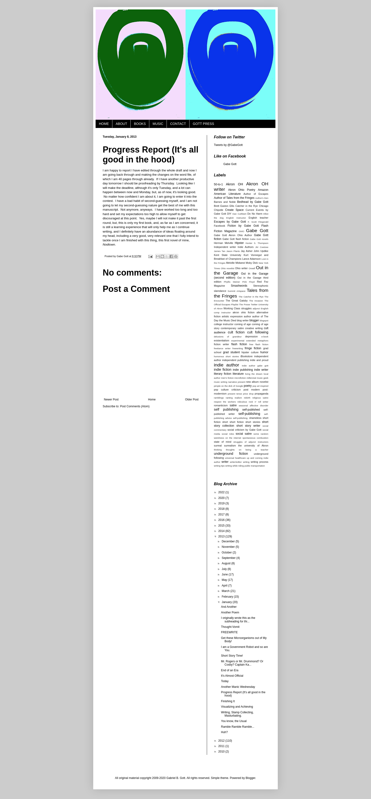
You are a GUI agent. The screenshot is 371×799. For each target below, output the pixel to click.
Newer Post (111, 399)
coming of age (242, 324)
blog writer (243, 320)
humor (264, 352)
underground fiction (231, 453)
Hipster (239, 243)
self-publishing (249, 414)
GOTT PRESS (203, 124)
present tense (235, 393)
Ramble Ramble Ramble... (237, 726)
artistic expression (232, 316)
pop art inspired (260, 386)
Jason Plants (233, 251)
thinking (218, 449)
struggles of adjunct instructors (250, 442)
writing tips (219, 465)
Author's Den (261, 198)
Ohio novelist (227, 268)
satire (233, 405)
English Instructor (236, 218)
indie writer (261, 369)
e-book (264, 336)
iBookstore (246, 356)
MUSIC (158, 124)
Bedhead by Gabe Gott (252, 202)
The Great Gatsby (237, 300)
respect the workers (225, 401)
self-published (251, 409)
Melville (230, 262)
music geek (262, 378)
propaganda (261, 393)
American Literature (227, 194)
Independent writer (225, 247)
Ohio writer (241, 268)
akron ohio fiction (244, 312)
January (227, 602)
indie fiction (222, 369)
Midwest (240, 262)
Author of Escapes (255, 193)
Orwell (252, 268)
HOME (104, 124)
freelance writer (222, 348)
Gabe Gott (229, 164)
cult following (257, 332)
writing (246, 462)
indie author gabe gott (255, 365)
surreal (218, 445)
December (229, 541)
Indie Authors (246, 247)
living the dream (253, 374)
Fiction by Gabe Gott (243, 225)
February (228, 596)
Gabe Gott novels (259, 239)
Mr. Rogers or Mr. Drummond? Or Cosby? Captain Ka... (242, 663)
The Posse (244, 304)
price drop (248, 393)
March (226, 591)
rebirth (247, 397)
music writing (220, 382)
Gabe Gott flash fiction (235, 239)
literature (238, 373)
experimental (237, 340)
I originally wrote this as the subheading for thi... (238, 619)
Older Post (192, 399)
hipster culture (250, 352)
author (247, 316)
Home (152, 399)
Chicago (263, 205)
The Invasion (256, 300)
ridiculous (242, 401)
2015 (221, 525)
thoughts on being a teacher (247, 449)
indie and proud (259, 360)
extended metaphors (257, 340)
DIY (229, 213)
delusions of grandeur (228, 336)
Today (225, 681)
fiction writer (221, 344)
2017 (221, 514)
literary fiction (222, 373)
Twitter (254, 304)
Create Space (234, 210)
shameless (255, 417)
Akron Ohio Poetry (241, 189)
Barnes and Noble (225, 201)
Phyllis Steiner (232, 281)
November (229, 546)
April (225, 585)
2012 (221, 740)
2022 (221, 492)
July (225, 569)
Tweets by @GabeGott (228, 145)
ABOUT (121, 124)
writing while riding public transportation (245, 465)
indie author (226, 364)
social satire (244, 433)
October (227, 552)
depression (251, 336)
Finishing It (228, 701)
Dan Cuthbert (240, 213)
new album (252, 381)
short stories (252, 422)
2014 (221, 531)
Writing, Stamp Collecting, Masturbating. (237, 714)
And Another (229, 606)
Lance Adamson (251, 258)
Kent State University (227, 255)
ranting (229, 397)
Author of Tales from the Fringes (234, 198)
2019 (221, 503)
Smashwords (239, 285)
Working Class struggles (238, 308)
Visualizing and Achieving (237, 706)
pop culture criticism (227, 389)
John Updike (261, 251)
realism (238, 397)
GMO (241, 231)
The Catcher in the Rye (250, 296)
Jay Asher (246, 251)
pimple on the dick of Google (228, 386)
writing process (259, 461)
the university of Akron (253, 445)
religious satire (260, 397)
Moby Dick (252, 262)
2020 (221, 498)
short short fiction (233, 422)
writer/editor (236, 462)
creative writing (254, 328)
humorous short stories (226, 356)
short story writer (248, 425)
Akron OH (234, 184)
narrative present (236, 382)
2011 (221, 746)
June (225, 574)
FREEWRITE (229, 632)
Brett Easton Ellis (224, 205)
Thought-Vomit (230, 627)
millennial (251, 378)
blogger (254, 320)
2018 (221, 508)
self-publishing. (240, 418)
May (225, 580)
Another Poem (230, 612)
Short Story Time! (232, 655)
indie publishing (243, 369)
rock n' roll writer (258, 401)
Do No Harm (254, 213)
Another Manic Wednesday (238, 686)
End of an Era (229, 670)
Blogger (250, 778)
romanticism (221, 405)
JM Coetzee (261, 247)
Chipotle (218, 209)
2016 (221, 520)
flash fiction (239, 344)
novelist (264, 381)
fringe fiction (253, 348)
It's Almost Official (232, 675)
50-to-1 (218, 184)
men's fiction (227, 378)
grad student (231, 352)
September (229, 558)
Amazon (263, 189)
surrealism (230, 445)
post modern (251, 389)
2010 (221, 751)
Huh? (224, 732)
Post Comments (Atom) (135, 406)
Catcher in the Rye (246, 205)
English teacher (258, 217)
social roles (228, 434)
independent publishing (235, 360)
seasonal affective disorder (253, 405)
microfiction (240, 378)
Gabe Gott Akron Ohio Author (233, 235)
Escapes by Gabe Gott (230, 221)
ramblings (219, 397)
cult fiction (236, 332)
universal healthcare (235, 458)
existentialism (221, 340)
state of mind (222, 441)
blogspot (264, 320)
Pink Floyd (248, 281)
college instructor (224, 324)
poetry (248, 385)
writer (224, 461)
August (226, 563)
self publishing (226, 409)
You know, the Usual (234, 721)
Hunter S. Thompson (257, 243)
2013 (221, 536)
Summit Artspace (236, 291)
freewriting (237, 348)
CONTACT (178, 124)
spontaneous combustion (255, 438)
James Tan (219, 251)
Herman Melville (223, 243)
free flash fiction (258, 344)
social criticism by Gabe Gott (244, 429)
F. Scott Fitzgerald (258, 222)
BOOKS (140, 124)
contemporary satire (232, 328)
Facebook (219, 225)
